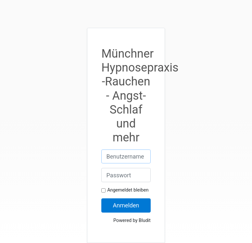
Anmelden (126, 205)
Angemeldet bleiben (127, 190)
